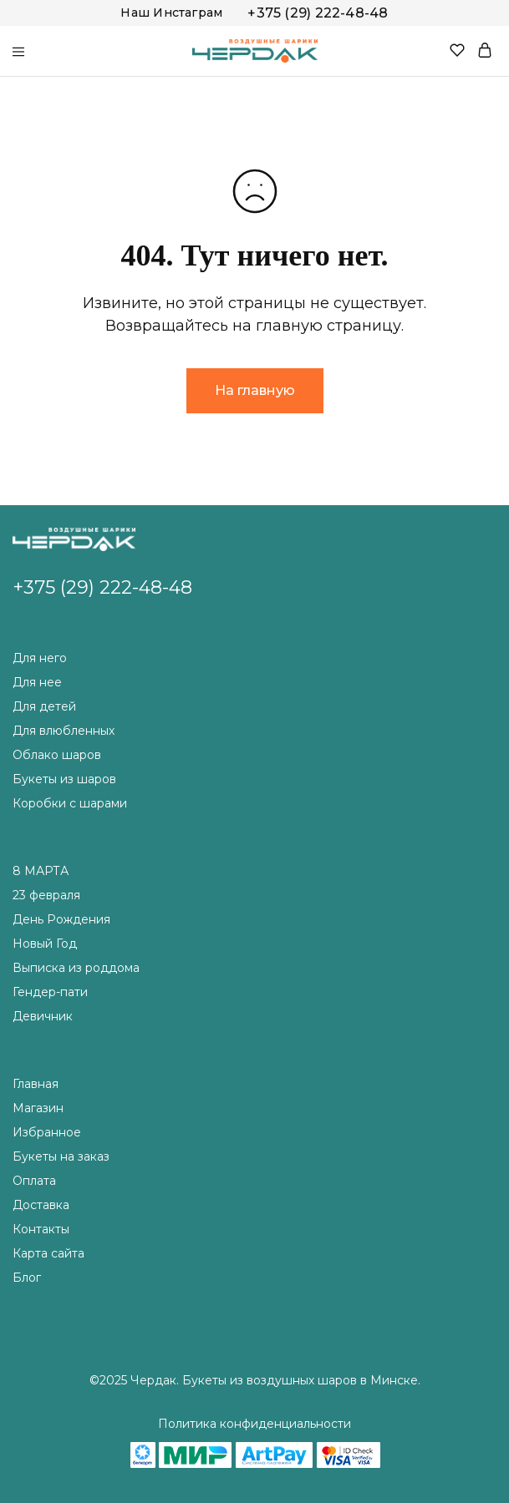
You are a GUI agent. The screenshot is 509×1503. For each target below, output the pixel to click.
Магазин (38, 1108)
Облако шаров (57, 754)
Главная (36, 1083)
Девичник (43, 1016)
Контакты (41, 1229)
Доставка (41, 1204)
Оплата (34, 1180)
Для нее (37, 682)
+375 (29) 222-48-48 (317, 13)
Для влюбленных (64, 730)
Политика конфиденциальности (254, 1423)
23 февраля (46, 895)
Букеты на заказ (61, 1156)
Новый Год (45, 943)
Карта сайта (48, 1253)
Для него (40, 657)
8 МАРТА (41, 870)
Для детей (44, 706)
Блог (27, 1277)
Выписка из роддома (76, 967)
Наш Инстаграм (171, 12)
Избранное (47, 1132)
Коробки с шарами (70, 803)
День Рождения (61, 919)
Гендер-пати (50, 991)
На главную (255, 390)
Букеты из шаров (64, 779)
